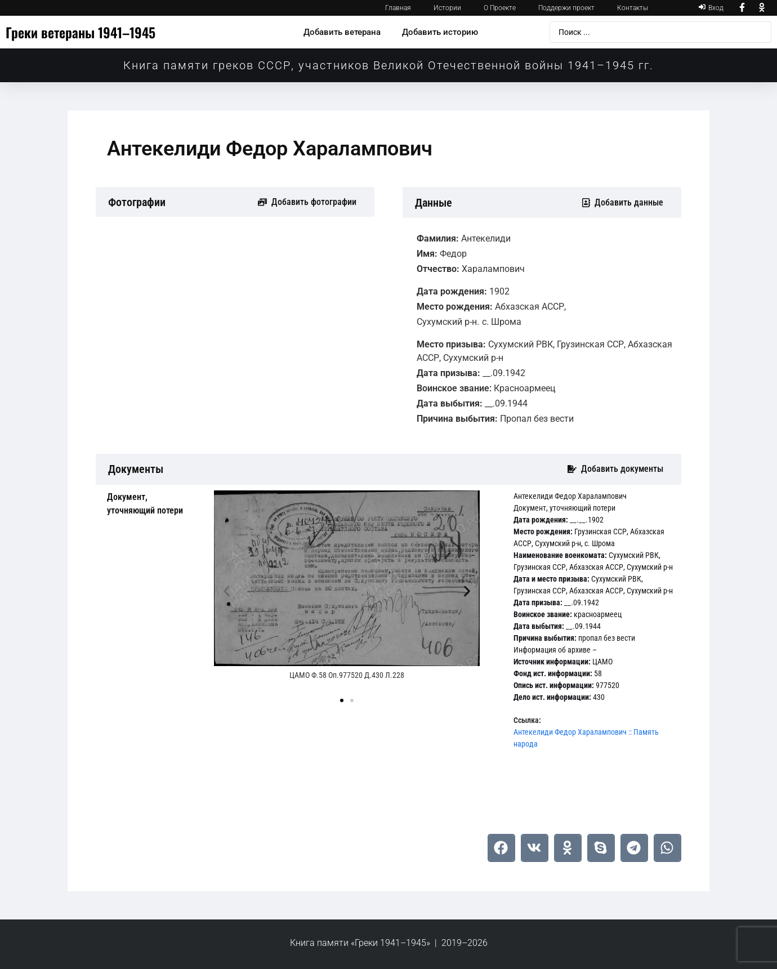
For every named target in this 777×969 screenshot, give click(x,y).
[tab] (152, 504)
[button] (227, 591)
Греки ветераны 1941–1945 (80, 32)
